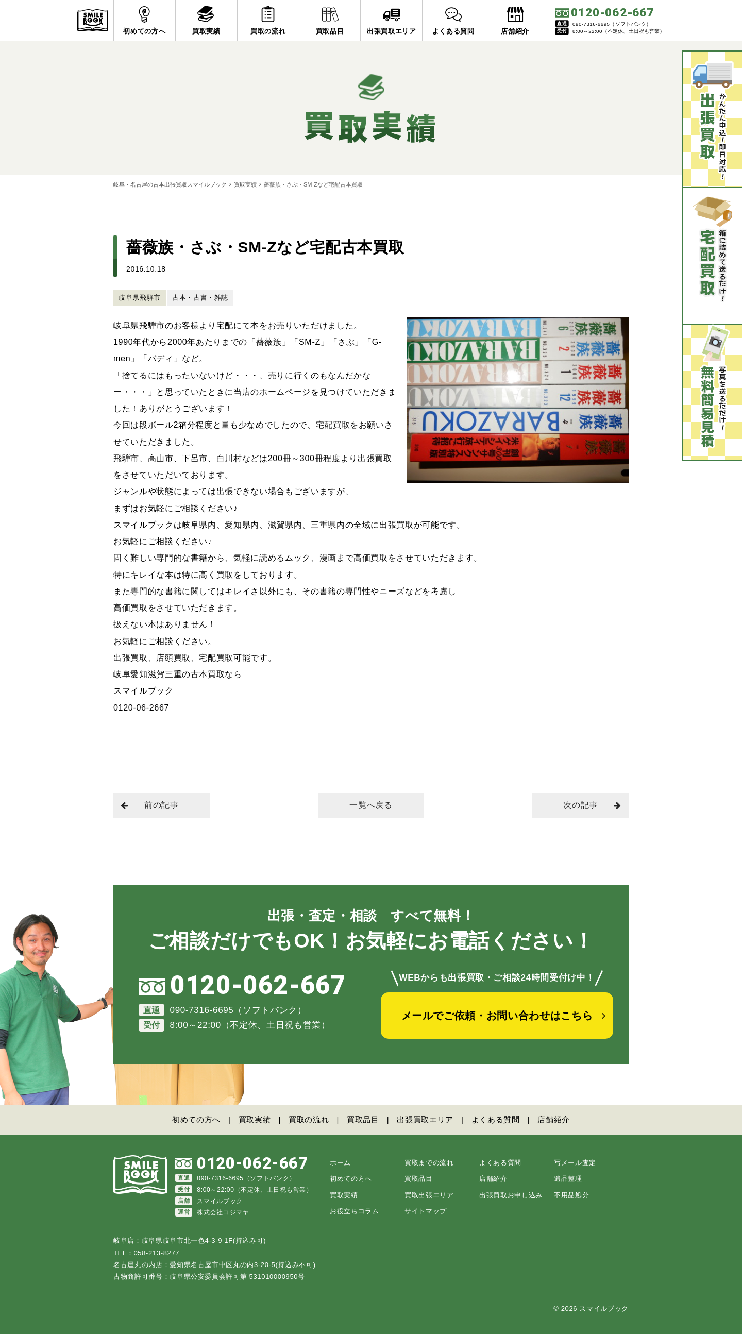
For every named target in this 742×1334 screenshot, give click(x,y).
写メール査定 (575, 1163)
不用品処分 (571, 1195)
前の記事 (150, 805)
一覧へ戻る (370, 805)
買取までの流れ (429, 1163)
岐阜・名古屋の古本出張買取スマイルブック (170, 184)
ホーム (340, 1163)
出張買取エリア (425, 1119)
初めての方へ (196, 1119)
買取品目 (363, 1119)
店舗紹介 (553, 1119)
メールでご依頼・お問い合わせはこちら (497, 1015)
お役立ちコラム (354, 1211)
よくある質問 (495, 1119)
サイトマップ (425, 1211)
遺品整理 (568, 1179)
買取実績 (245, 184)
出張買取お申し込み (511, 1195)
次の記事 (592, 805)
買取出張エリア (429, 1195)
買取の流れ (309, 1119)
